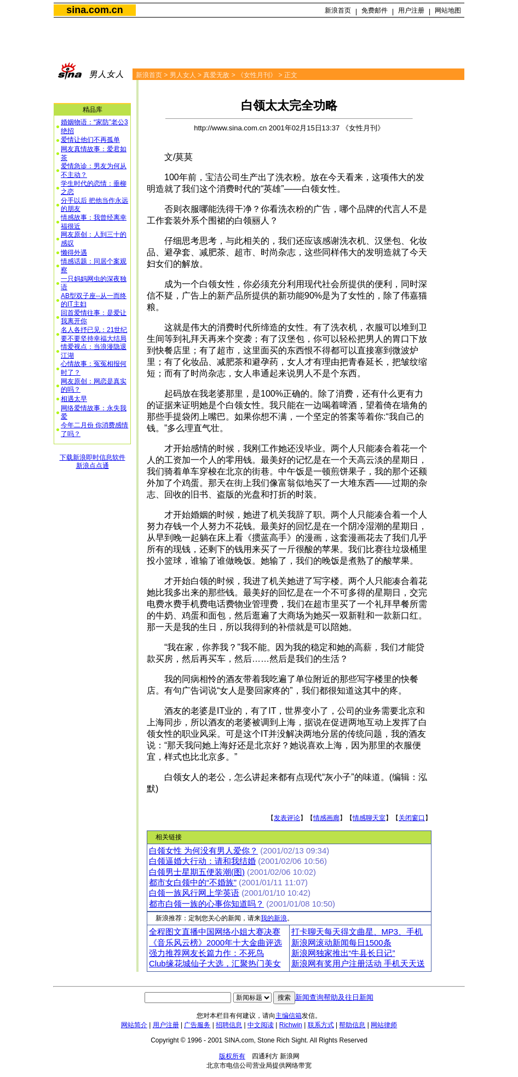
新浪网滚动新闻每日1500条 (341, 942)
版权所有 (232, 1056)
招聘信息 (229, 1025)
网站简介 (134, 1025)
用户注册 (411, 10)
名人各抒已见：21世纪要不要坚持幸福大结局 (94, 334)
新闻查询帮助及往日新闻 (334, 997)
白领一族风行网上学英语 (194, 893)
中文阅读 (261, 1025)
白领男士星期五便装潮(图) (197, 872)
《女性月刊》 (257, 75)
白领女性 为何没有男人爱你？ (203, 850)
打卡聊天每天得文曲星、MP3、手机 (357, 931)
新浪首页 (338, 10)
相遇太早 (74, 399)
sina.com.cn (94, 9)
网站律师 (384, 1025)
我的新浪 (274, 918)
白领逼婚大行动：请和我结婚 (202, 861)
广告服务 (197, 1025)
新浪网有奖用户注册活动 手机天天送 (358, 963)
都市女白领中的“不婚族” (193, 882)
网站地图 (448, 10)
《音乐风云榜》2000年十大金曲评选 (215, 942)
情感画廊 (326, 818)
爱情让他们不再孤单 (90, 140)
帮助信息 (352, 1025)
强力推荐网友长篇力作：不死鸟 (206, 953)
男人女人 (183, 75)
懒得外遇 (74, 252)
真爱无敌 (216, 75)
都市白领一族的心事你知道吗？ (206, 904)
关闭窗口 (412, 818)
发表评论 (287, 818)
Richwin (290, 1025)
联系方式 (321, 1025)
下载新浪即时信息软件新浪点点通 (92, 462)
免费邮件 (374, 10)
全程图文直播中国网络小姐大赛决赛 (214, 931)
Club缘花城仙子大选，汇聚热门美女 (215, 963)
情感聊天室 (369, 818)
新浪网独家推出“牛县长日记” (343, 953)
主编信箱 (288, 1015)
